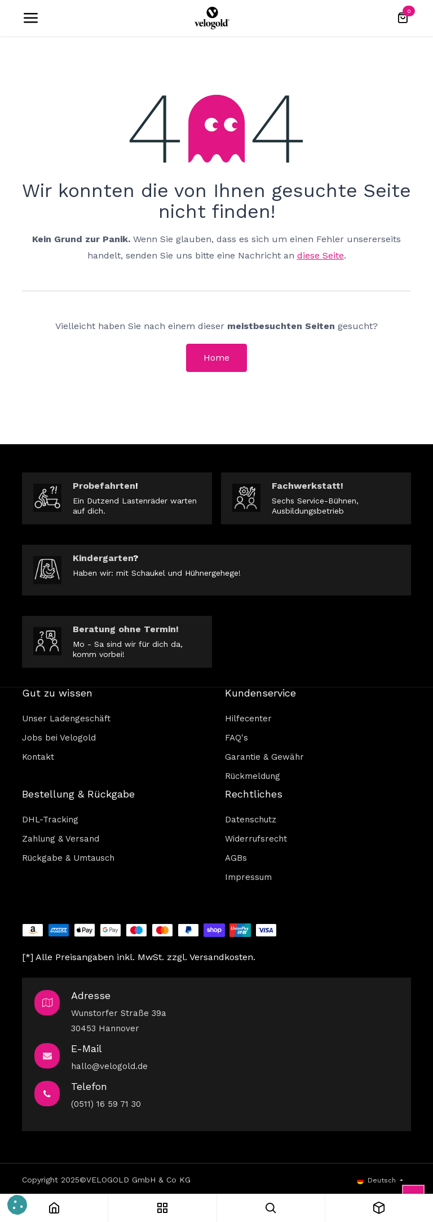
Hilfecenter (248, 718)
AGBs (236, 858)
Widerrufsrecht (256, 839)
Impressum (248, 877)
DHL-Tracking (50, 819)
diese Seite (320, 255)
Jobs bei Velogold (59, 738)
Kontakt (38, 757)
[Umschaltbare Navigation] (30, 18)
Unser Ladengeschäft (66, 718)
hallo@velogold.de (109, 1066)
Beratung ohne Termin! (126, 629)
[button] (17, 1205)
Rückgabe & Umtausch (68, 858)
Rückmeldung (252, 776)
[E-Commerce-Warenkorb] (402, 18)
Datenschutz (250, 819)
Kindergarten (103, 558)
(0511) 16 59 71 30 (106, 1104)
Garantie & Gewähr (264, 757)
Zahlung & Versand (60, 839)
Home (216, 357)
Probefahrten (104, 485)
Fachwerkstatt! (307, 485)
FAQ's (236, 738)
